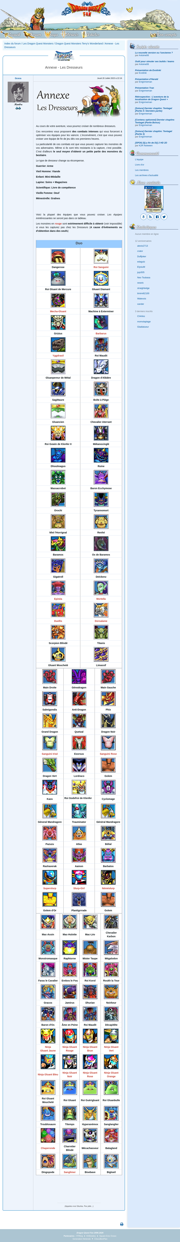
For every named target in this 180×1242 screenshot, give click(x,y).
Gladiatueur (143, 326)
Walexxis (141, 298)
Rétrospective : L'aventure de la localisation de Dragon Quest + (152, 98)
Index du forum (12, 43)
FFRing (79, 1236)
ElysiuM (141, 267)
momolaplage (144, 321)
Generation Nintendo (82, 1239)
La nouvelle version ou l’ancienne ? (154, 52)
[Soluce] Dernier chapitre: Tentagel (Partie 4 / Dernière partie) (153, 109)
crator (140, 251)
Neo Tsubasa (143, 277)
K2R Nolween (146, 145)
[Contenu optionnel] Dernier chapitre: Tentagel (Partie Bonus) (155, 121)
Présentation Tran (144, 88)
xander (140, 304)
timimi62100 (143, 293)
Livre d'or (139, 164)
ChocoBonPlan (100, 1239)
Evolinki (143, 73)
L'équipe (139, 159)
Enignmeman (145, 81)
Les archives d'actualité (146, 175)
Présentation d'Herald (146, 79)
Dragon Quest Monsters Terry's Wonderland (79, 43)
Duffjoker (141, 256)
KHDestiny (91, 1236)
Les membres (142, 170)
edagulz (141, 261)
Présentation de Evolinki (148, 70)
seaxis (140, 282)
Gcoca (18, 78)
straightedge (143, 288)
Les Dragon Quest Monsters (38, 43)
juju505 (140, 272)
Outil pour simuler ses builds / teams (154, 61)
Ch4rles (141, 316)
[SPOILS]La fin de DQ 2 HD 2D (151, 142)
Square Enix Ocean (107, 1236)
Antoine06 (144, 55)
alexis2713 (142, 245)
